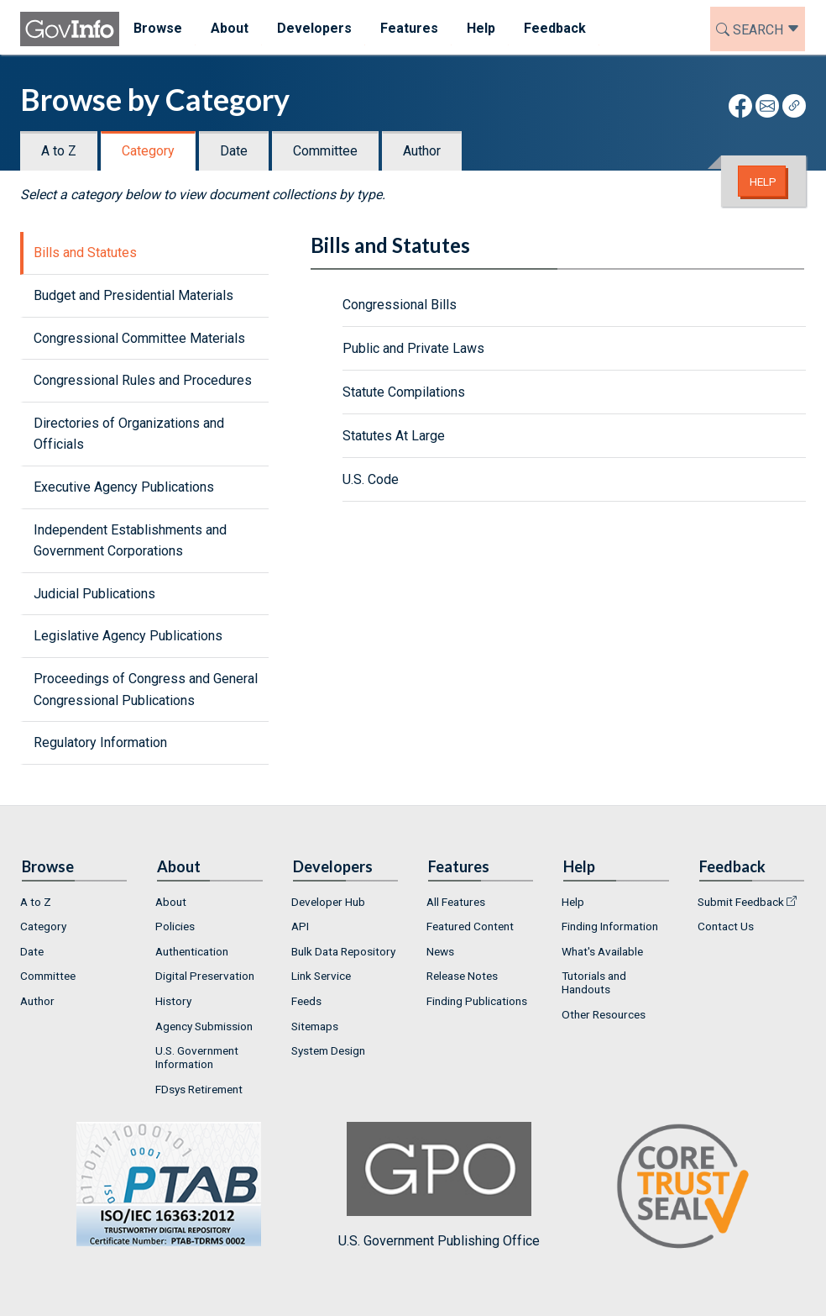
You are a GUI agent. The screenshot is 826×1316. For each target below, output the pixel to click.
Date (234, 151)
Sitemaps (314, 1026)
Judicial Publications (94, 594)
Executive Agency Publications (124, 487)
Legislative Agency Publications (128, 636)
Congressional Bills (399, 305)
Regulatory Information (100, 742)
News (440, 951)
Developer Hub (328, 901)
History (173, 1001)
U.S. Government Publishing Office (439, 1185)
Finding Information (610, 926)
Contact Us (726, 926)
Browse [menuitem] (157, 28)
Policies (175, 926)
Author (422, 151)
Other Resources (604, 1014)
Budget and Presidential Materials (133, 295)
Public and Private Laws (413, 348)
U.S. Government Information (196, 1057)
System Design (328, 1050)
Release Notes (462, 975)
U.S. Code (370, 479)
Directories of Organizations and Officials (129, 434)
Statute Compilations (403, 392)
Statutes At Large (393, 436)
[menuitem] (74, 901)
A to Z (58, 151)
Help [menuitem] (481, 28)
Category (148, 151)
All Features (455, 901)
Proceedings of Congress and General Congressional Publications (146, 689)
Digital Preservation (204, 975)
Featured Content (470, 926)
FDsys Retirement (199, 1089)
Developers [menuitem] (314, 28)
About (170, 901)
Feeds (306, 1001)
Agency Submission (204, 1026)
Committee (325, 151)
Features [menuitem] (409, 28)
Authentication (191, 951)
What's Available (602, 951)
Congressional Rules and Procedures (143, 380)
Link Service (321, 975)
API (300, 926)
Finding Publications (476, 1001)
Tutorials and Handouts (594, 982)
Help (763, 181)
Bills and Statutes (85, 253)
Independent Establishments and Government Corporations (130, 541)
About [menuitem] (229, 28)
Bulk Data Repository (343, 951)
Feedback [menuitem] (555, 28)
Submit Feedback (741, 901)
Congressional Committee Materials (139, 338)
